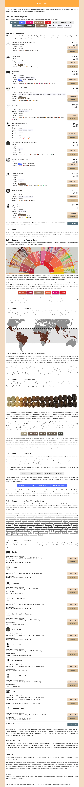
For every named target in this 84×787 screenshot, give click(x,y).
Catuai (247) (61, 513)
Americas (63, 22)
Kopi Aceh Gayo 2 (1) (55, 533)
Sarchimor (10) (58, 523)
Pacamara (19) (10, 521)
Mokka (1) (26, 535)
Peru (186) (32, 356)
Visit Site (72, 51)
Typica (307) (41, 513)
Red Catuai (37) (39, 517)
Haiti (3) (31, 362)
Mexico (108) (9, 358)
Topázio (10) (65, 523)
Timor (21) (75, 358)
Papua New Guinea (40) (58, 358)
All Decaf (21, 485)
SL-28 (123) (22, 515)
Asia (71, 22)
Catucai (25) (46, 519)
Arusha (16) (38, 521)
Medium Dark (52, 434)
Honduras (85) (26, 358)
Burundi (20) (9, 360)
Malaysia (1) (56, 362)
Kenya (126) (57, 356)
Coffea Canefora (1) (18, 535)
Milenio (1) (40, 535)
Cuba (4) (20, 362)
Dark (60, 434)
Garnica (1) (31, 533)
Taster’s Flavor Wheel (53, 242)
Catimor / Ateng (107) (31, 515)
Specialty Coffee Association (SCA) (19, 244)
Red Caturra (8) (31, 525)
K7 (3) (52, 531)
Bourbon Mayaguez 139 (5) (42, 527)
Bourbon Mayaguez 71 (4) (33, 529)
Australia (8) (59, 360)
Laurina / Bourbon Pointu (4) (56, 529)
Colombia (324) (33, 513)
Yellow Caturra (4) (11, 529)
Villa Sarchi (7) (40, 525)
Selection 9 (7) (58, 525)
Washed (24, 473)
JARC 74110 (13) (29, 523)
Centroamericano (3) (11, 531)
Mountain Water (43, 485)
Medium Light (33, 434)
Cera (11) (43, 523)
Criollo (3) (47, 531)
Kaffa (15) (65, 521)
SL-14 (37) (31, 517)
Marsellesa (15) (57, 521)
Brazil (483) (18, 356)
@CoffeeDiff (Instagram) (52, 784)
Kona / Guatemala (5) (59, 527)
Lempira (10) (49, 523)
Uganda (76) (33, 358)
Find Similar (72, 48)
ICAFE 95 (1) (65, 533)
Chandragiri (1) (74, 533)
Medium (42, 434)
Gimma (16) (31, 521)
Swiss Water (31, 485)
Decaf (22, 22)
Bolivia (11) (39, 360)
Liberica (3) (20, 531)
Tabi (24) (53, 519)
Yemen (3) (26, 362)
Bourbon (52, 26)
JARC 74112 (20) (73, 519)
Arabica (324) (25, 513)
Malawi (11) (32, 360)
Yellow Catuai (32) (25, 519)
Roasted (21, 293)
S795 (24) (59, 519)
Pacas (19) (18, 521)
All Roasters (73, 724)
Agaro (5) (68, 527)
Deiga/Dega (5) (24, 527)
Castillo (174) (69, 513)
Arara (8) (10, 525)
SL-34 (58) (75, 515)
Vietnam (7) (9, 362)
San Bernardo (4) (21, 529)
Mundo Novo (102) (43, 515)
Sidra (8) (16, 525)
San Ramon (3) (73, 529)
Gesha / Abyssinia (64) (65, 515)
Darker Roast (30, 26)
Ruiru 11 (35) (69, 517)
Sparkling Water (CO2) (58, 485)
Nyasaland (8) (22, 525)
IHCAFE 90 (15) (73, 521)
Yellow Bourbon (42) (22, 517)
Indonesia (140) (49, 356)
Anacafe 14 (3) (28, 531)
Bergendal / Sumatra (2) (61, 531)
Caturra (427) (9, 513)
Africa (55, 22)
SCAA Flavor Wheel (59, 279)
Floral (29, 22)
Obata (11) (37, 523)
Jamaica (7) (66, 360)
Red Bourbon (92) (53, 515)
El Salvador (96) (17, 358)
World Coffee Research (36, 244)
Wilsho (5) (31, 527)
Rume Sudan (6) (67, 525)
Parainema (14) (10, 523)
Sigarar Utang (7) (49, 525)
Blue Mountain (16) (47, 521)
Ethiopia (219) (25, 356)
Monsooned (48, 473)
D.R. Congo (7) (74, 360)
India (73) (40, 358)
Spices (30, 293)
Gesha (60, 26)
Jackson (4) (75, 527)
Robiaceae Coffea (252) (51, 513)
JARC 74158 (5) (10, 527)
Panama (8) (52, 360)
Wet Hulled (59, 473)
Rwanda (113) (74, 356)
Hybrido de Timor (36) (49, 517)
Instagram (69, 757)
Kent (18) (24, 521)
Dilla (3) (66, 529)
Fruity (48, 22)
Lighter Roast (41, 26)
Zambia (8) (45, 360)
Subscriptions (18, 26)
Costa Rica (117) (65, 356)
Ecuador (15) (16, 360)
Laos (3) (36, 362)
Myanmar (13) (24, 360)
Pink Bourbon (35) (60, 517)
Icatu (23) (64, 519)
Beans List (73, 558)
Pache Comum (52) (11, 517)
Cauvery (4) (44, 529)
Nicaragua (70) (47, 358)
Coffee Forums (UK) (68, 776)
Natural (39, 473)
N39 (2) (13, 533)
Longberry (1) (33, 535)
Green (24, 434)
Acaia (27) (40, 519)
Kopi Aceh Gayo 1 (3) (38, 531)
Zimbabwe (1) (64, 362)
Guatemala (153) (40, 356)
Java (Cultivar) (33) (14, 519)
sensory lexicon (29, 275)
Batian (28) (33, 519)
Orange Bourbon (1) (21, 533)
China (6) (15, 362)
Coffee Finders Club (18, 778)
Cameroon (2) (49, 362)
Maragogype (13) (19, 523)
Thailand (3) (42, 362)
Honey (31, 473)
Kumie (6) (75, 525)
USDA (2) (70, 531)
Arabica (67, 26)
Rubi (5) (17, 527)
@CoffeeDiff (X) (42, 784)
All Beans (14, 22)
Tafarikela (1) (9, 535)
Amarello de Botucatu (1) (41, 533)
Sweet (48, 293)
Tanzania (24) (68, 358)
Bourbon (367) (17, 513)
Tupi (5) (51, 527)
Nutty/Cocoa (39, 22)
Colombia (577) (10, 356)
